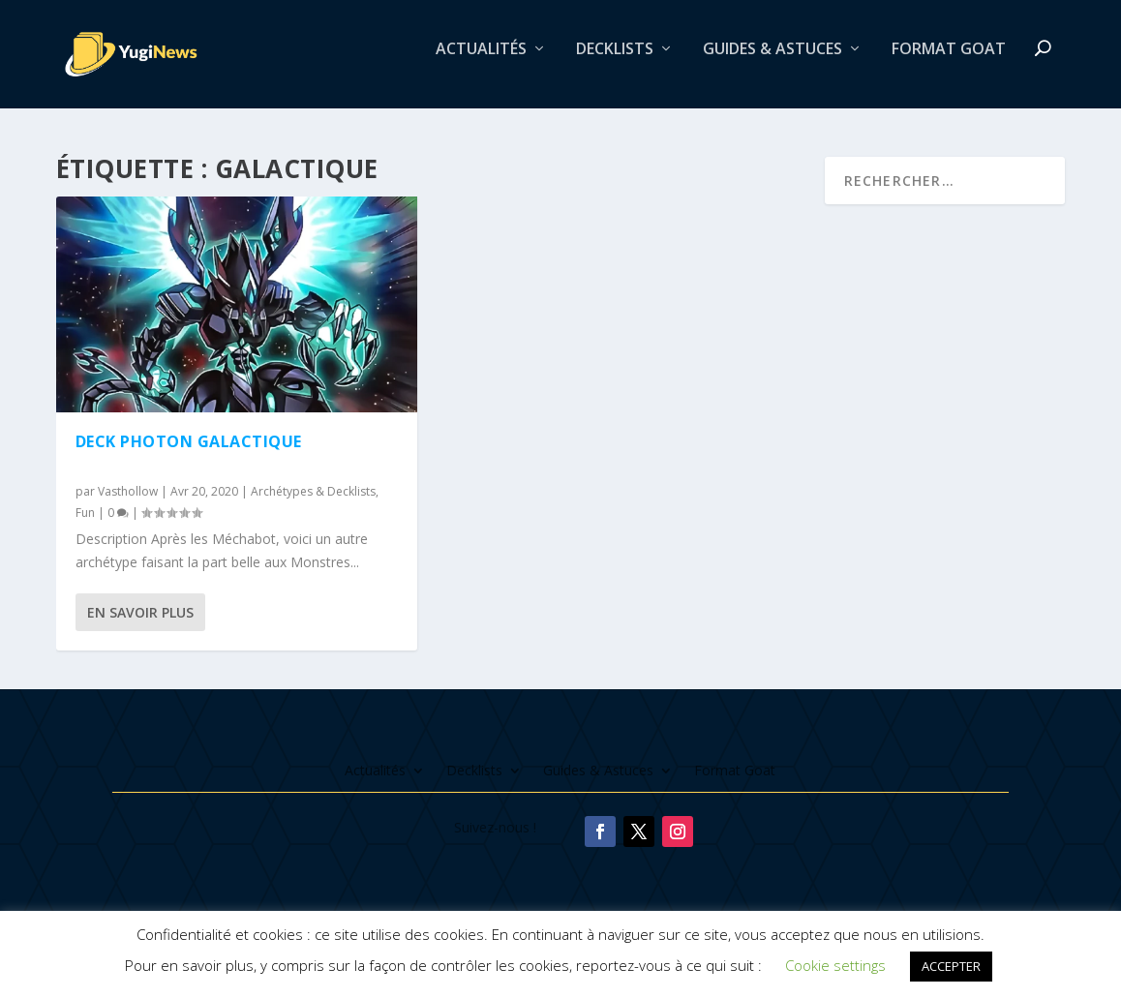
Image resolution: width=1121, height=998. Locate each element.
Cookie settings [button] (835, 965)
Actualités (481, 61)
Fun (85, 514)
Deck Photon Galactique (189, 444)
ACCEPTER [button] (951, 966)
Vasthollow (128, 494)
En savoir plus (140, 614)
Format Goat (949, 61)
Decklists (614, 61)
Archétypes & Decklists (313, 494)
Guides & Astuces (772, 61)
